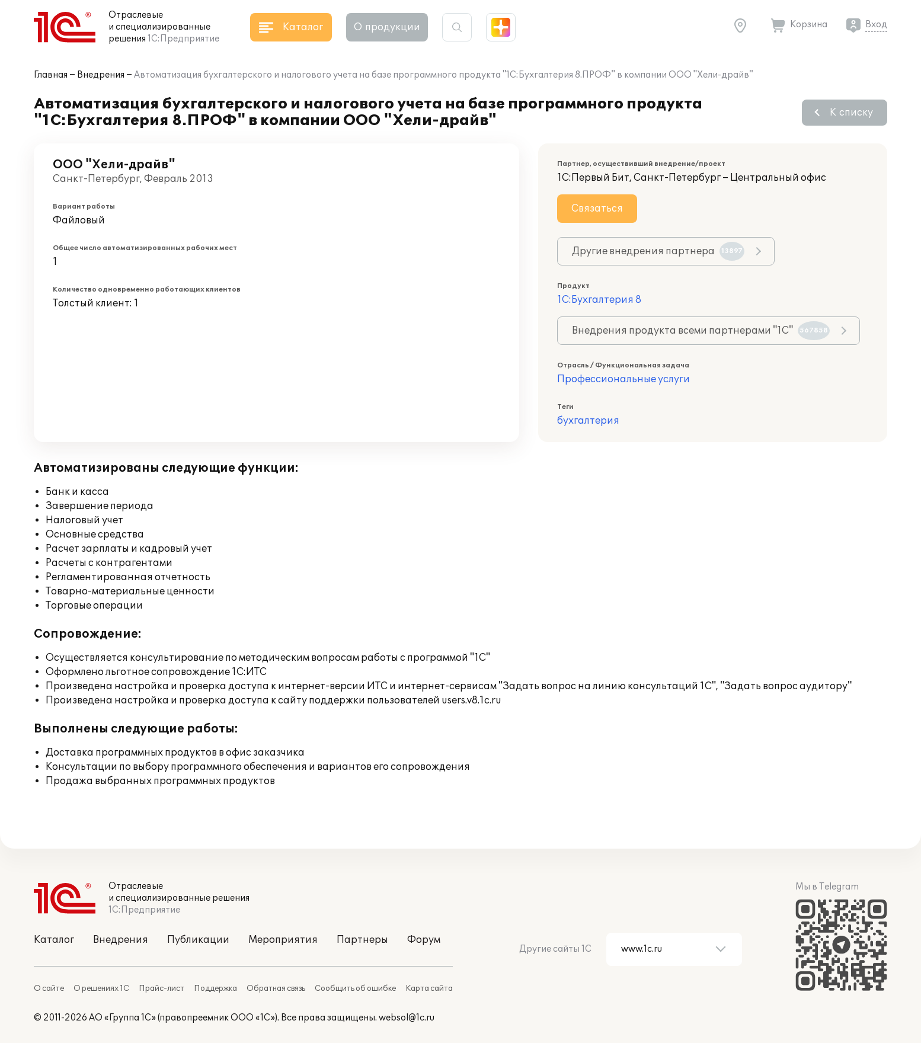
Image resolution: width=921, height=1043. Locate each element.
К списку (851, 113)
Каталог (54, 940)
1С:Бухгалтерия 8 (599, 300)
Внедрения (100, 75)
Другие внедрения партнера (658, 251)
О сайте (49, 988)
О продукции (387, 27)
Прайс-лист (161, 988)
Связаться (597, 209)
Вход (876, 25)
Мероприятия (283, 940)
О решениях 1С (101, 988)
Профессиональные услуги (623, 379)
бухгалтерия (588, 421)
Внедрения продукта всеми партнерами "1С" (701, 330)
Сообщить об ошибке (355, 988)
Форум (423, 940)
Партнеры (362, 940)
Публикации (198, 940)
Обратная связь (276, 988)
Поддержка (215, 988)
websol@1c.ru (406, 1018)
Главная (51, 75)
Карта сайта (429, 988)
